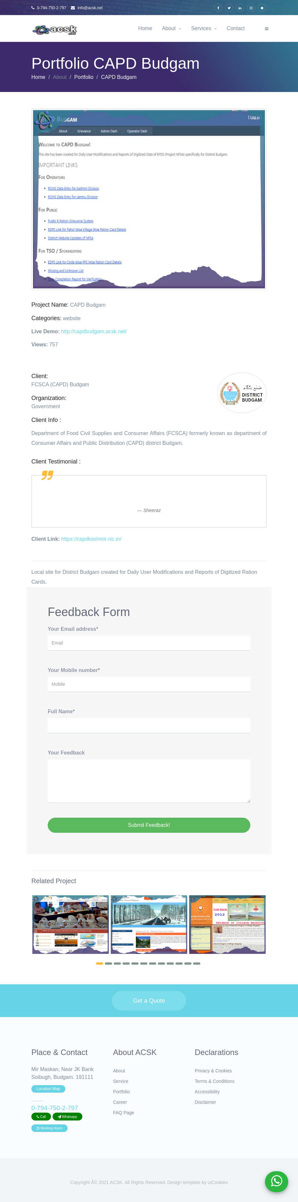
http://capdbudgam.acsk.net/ (94, 331)
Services (204, 28)
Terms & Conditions (214, 1081)
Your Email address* (73, 629)
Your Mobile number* (74, 670)
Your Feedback (66, 753)
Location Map (48, 1088)
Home (145, 28)
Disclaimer (205, 1102)
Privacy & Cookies (213, 1070)
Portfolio (83, 77)
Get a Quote (149, 1000)
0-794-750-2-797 (48, 8)
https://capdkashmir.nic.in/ (91, 539)
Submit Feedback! (149, 825)
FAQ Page (123, 1112)
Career (120, 1102)
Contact (236, 28)
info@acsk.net (87, 8)
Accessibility (207, 1091)
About (171, 28)
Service (120, 1081)
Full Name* (61, 711)
